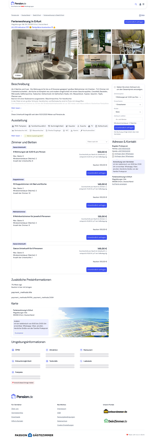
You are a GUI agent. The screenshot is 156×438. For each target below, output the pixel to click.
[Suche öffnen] (136, 4)
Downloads (15, 418)
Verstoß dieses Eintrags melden (23, 383)
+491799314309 (124, 152)
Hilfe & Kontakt (17, 422)
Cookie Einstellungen (65, 426)
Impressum (61, 409)
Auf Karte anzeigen (99, 335)
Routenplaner (19, 334)
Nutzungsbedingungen (66, 418)
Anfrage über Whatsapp (123, 154)
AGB (59, 413)
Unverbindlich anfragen (134, 22)
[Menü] (141, 4)
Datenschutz (62, 422)
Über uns (14, 409)
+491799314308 (124, 149)
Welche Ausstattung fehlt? (34, 137)
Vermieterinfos (17, 413)
